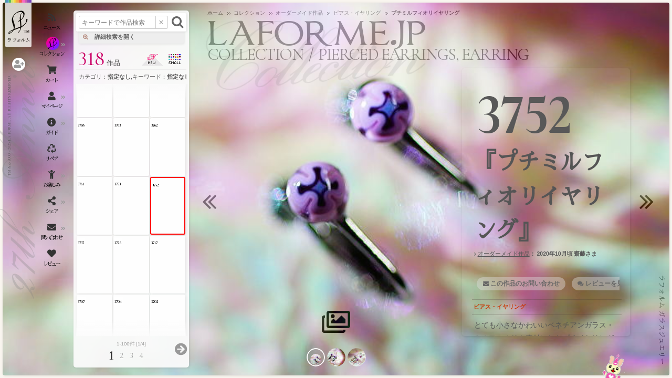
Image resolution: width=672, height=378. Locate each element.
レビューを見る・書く (616, 283)
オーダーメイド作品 (504, 253)
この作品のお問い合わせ (525, 283)
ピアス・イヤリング (500, 306)
